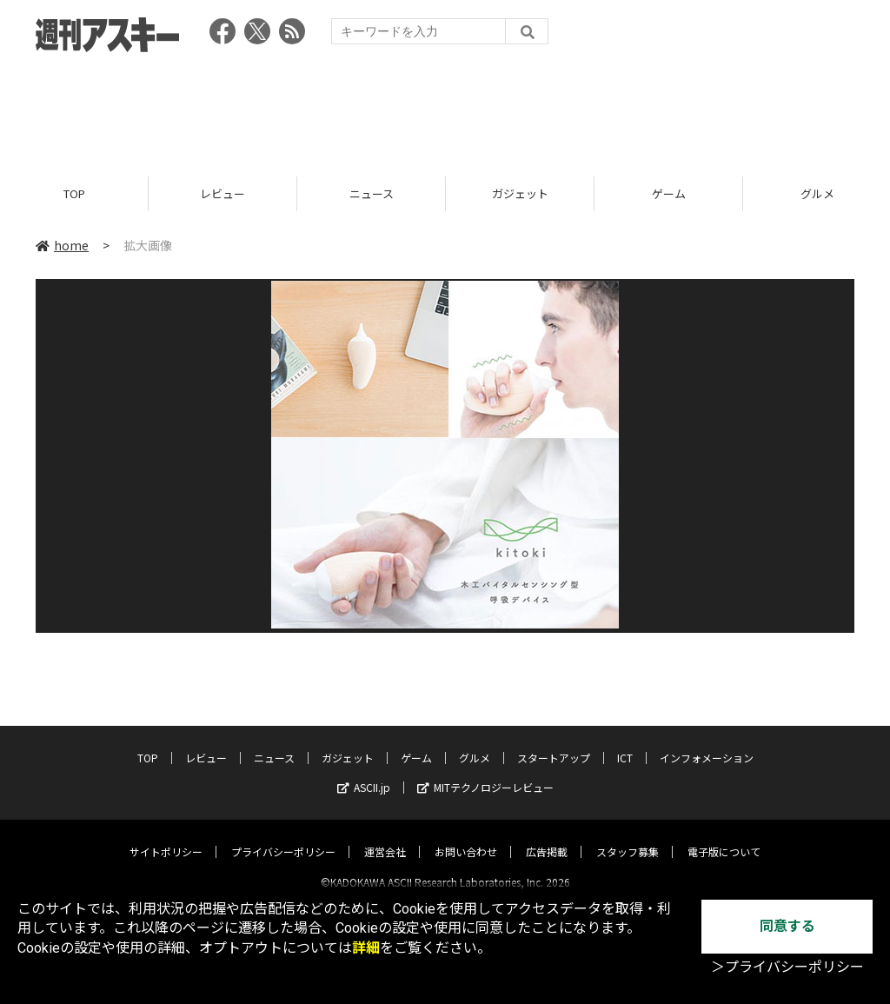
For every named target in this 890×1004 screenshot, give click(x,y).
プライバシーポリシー (283, 836)
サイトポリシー (166, 836)
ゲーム (669, 193)
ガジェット (520, 193)
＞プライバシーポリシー (787, 967)
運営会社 (385, 836)
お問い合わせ (466, 836)
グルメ (474, 742)
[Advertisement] (445, 109)
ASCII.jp (363, 772)
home (62, 245)
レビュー (222, 193)
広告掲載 (547, 836)
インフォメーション (707, 742)
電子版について (723, 836)
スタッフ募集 (627, 836)
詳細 (366, 948)
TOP (74, 193)
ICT (625, 742)
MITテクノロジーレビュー (485, 772)
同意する (787, 926)
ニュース (371, 193)
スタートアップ (553, 742)
